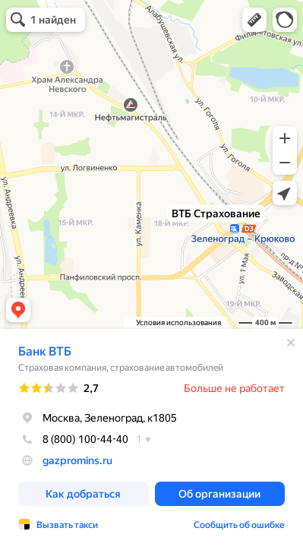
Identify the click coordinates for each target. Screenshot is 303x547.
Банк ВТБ (44, 351)
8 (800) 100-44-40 (73, 439)
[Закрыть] (291, 343)
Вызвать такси (67, 525)
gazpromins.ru (77, 460)
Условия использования (178, 322)
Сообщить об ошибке (239, 525)
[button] (254, 20)
